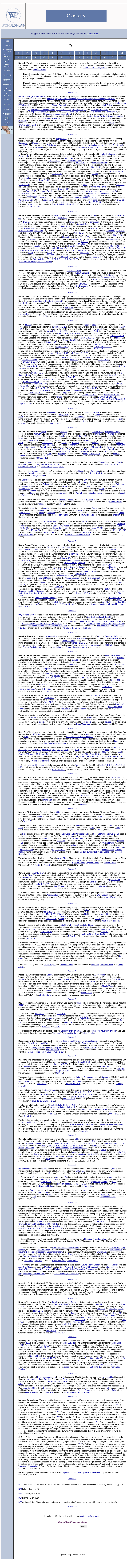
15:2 (58, 750)
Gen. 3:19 (120, 847)
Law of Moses (45, 578)
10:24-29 (98, 1358)
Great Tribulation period (98, 193)
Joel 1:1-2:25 (92, 617)
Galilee (41, 504)
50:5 (44, 1228)
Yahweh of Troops (112, 432)
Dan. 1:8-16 (69, 158)
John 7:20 (86, 934)
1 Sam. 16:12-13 (59, 331)
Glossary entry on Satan (71, 1031)
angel (26, 178)
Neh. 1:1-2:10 (69, 1099)
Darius (95, 174)
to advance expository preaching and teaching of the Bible (90, 99)
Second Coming (84, 224)
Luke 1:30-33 (103, 360)
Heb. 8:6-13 (45, 1224)
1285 (37, 464)
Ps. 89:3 (45, 464)
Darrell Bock (73, 112)
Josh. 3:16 (46, 750)
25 (24, 585)
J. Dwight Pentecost (99, 110)
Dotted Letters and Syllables (95, 68)
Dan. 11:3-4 (48, 200)
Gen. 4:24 (75, 1184)
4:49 (92, 756)
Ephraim (87, 486)
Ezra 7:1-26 (77, 1097)
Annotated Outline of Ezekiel (77, 535)
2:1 (114, 145)
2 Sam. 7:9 (81, 436)
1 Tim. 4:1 (72, 936)
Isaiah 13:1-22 (105, 617)
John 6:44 (116, 1343)
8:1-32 (85, 1097)
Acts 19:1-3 (88, 1143)
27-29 (55, 467)
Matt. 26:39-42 (59, 886)
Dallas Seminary (62, 1148)
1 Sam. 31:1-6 (99, 349)
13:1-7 (21, 250)
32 (56, 907)
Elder (78, 724)
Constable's (48, 1392)
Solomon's (47, 484)
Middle (49, 975)
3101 (94, 1141)
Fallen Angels (50, 965)
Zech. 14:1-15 (118, 624)
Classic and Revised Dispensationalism (106, 116)
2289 (118, 828)
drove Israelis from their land (62, 1107)
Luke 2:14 (22, 303)
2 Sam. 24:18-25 (89, 395)
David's (95, 443)
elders (21, 689)
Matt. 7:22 (50, 914)
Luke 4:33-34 (29, 929)
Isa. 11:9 (57, 604)
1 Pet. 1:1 (28, 1116)
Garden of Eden (46, 1186)
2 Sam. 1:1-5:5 (62, 353)
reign (24, 517)
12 (29, 750)
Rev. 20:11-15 (106, 1365)
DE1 (20, 1485)
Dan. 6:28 (83, 284)
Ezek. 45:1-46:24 (32, 530)
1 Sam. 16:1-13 (59, 327)
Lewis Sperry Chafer (56, 99)
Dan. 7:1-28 (24, 185)
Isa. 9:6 (105, 602)
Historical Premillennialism (95, 1239)
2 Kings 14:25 (116, 756)
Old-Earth (81, 638)
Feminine (82, 709)
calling (44, 1345)
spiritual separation (99, 1182)
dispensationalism (38, 112)
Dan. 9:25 (120, 231)
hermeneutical (51, 636)
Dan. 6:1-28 (44, 180)
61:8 (29, 1228)
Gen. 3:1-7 (47, 838)
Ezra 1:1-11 (80, 1092)
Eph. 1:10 (105, 1195)
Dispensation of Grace (28, 549)
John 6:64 (89, 1358)
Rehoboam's (24, 489)
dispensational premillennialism (41, 110)
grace (66, 1367)
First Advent (29, 228)
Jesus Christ (62, 858)
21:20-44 (75, 1105)
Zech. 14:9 (120, 600)
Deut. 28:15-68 (60, 1064)
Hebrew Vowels (39, 70)
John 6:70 (61, 1014)
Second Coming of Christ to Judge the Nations (42, 624)
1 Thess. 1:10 (80, 593)
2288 (92, 828)
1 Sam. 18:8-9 (62, 347)
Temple (78, 765)
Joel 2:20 (34, 754)
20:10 (52, 250)
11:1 (87, 273)
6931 (120, 752)
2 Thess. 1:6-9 (115, 598)
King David (51, 412)
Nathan (111, 434)
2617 (107, 451)
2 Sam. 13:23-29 (48, 379)
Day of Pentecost (77, 567)
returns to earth (87, 515)
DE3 (20, 1493)
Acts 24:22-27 (31, 1392)
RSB (25, 145)
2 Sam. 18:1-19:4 (39, 384)
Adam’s (85, 1043)
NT (43, 1139)
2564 (80, 1360)
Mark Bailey (107, 105)
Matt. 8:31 (105, 914)
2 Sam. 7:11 (89, 440)
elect (106, 1356)
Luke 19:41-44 (64, 1105)
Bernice (47, 1379)
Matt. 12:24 (64, 925)
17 (95, 571)
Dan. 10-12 (32, 196)
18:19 (66, 750)
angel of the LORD (74, 390)
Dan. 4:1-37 (96, 167)
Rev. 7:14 (38, 593)
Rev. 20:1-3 (66, 1324)
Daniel (111, 275)
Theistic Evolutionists (32, 647)
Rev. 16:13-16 (77, 1322)
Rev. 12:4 (101, 1309)
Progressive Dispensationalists (31, 1274)
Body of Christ (64, 547)
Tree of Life (88, 1186)
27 (71, 925)
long (88, 734)
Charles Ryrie (112, 1267)
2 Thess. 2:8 (62, 259)
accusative (95, 695)
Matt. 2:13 (113, 1309)
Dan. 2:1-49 (80, 163)
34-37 (61, 467)
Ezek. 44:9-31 (97, 528)
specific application (91, 645)
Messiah (22, 121)
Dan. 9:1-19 (31, 191)
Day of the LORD (26, 615)
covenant (89, 357)
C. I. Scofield (113, 1265)
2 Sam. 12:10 (113, 375)
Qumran (83, 804)
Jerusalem (94, 222)
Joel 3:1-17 (106, 624)
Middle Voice (107, 986)
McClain (47, 1267)
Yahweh (63, 432)
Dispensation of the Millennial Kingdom (107, 604)
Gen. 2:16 (102, 817)
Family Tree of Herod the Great (77, 1392)
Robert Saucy (111, 112)
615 (72, 830)
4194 (110, 825)
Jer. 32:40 (36, 1228)
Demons (95, 965)
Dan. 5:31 (94, 147)
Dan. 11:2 (29, 200)
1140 (87, 910)
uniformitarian (68, 641)
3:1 (118, 145)
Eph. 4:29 (116, 979)
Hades (99, 830)
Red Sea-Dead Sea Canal (55, 743)
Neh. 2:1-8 (78, 233)
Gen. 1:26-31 (47, 1179)
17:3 (27, 250)
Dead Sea (115, 777)
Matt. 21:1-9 (76, 239)
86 (111, 830)
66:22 (38, 1052)
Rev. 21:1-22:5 (58, 1052)
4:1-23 (52, 1101)
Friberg (21, 709)
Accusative (65, 709)
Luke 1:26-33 (24, 513)
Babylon (25, 495)
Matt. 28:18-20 (70, 563)
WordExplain (38, 873)
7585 (20, 828)
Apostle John (114, 880)
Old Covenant (94, 578)
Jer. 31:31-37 (101, 1222)
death (110, 1177)
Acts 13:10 (84, 1018)
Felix (65, 1379)
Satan (79, 1003)
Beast (111, 248)
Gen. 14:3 (117, 747)
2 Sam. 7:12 (49, 445)
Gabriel (50, 191)
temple (59, 397)
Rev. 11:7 (121, 248)
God (83, 1171)
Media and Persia (98, 187)
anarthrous (39, 1014)
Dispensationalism (107, 1197)
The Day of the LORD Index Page (76, 628)
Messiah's (112, 239)
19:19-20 (44, 250)
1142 (86, 914)
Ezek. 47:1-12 (119, 530)
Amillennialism (116, 1250)
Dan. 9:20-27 (24, 193)
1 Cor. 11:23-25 (32, 1224)
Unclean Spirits (66, 965)
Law (85, 480)
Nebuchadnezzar (96, 145)
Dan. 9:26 (80, 244)
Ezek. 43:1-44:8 (60, 528)
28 (51, 464)
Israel (111, 123)
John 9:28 (29, 1148)
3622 (114, 1169)
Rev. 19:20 (73, 259)
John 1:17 (59, 587)
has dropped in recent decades (79, 737)
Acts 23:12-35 (30, 1388)
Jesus (94, 508)
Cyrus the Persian (108, 277)
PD (83, 114)
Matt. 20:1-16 (95, 1367)
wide (26, 737)
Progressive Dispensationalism (57, 114)
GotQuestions (82, 286)
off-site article (45, 995)
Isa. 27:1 (100, 1304)
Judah (114, 486)
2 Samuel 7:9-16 (110, 464)
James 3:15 (51, 919)
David (97, 415)
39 (57, 464)
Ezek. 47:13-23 (48, 532)
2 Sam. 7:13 (29, 447)
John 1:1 (94, 882)
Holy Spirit (113, 567)
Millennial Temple (25, 231)
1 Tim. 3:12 (115, 680)
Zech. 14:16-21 (68, 604)
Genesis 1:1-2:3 (112, 636)
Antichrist (64, 202)
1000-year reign (51, 521)
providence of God (111, 395)
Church (21, 125)
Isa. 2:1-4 (56, 602)
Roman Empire (115, 502)
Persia (21, 200)
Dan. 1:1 (108, 145)
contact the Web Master (90, 1516)
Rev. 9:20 (31, 938)
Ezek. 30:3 (90, 621)
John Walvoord (66, 1267)
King (87, 325)
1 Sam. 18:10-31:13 (102, 347)
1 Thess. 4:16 (87, 571)
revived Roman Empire (61, 248)
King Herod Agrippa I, (46, 1377)
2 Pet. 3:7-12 (90, 1048)
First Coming (62, 515)
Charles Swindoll (59, 105)
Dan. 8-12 (120, 185)
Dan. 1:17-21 (54, 161)
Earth (115, 626)
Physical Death (81, 834)
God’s (45, 1169)
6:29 (66, 1143)
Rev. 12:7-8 (38, 1311)
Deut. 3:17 (36, 750)
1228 (21, 1005)
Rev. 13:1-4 (80, 1320)
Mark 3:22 (77, 925)
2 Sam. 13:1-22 (72, 377)
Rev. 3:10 (28, 593)
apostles (48, 669)
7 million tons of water (39, 761)
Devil (54, 1302)
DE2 (20, 1489)
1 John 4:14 (74, 554)
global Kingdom (93, 624)
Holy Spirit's (75, 333)
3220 (77, 750)
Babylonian (23, 143)
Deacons (68, 1022)
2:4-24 (56, 1179)
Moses (21, 1148)
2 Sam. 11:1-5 (37, 373)
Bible (58, 812)
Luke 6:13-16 (91, 1154)
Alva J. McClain (25, 1267)
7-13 (32, 250)
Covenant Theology (51, 118)
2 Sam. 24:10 (91, 388)
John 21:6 (67, 1343)
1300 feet (37, 734)
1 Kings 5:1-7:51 (96, 473)
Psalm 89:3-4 (46, 467)
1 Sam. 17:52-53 (70, 340)
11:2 (71, 1143)
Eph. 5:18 (69, 308)
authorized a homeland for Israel (79, 1124)
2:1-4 (68, 569)
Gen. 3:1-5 (58, 1304)
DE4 (97, 1421)
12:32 (20, 1345)
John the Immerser (33, 1143)
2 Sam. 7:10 (32, 440)
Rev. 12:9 (117, 1313)
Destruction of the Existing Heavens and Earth (47, 626)
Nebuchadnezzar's (26, 1081)
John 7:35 (52, 1114)
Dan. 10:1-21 (46, 198)
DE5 (20, 1502)
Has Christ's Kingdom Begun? (65, 1261)
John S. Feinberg (42, 1269)
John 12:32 (44, 1347)
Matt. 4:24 (106, 921)
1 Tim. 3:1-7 (47, 689)
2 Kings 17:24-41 (61, 1071)
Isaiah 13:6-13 (79, 621)
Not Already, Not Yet (33, 1261)
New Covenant (58, 1226)
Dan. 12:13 (34, 206)
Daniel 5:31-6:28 (74, 271)
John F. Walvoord (63, 110)
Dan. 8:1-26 (63, 189)
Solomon (72, 445)
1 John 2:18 (81, 250)
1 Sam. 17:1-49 (117, 336)
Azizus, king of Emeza (57, 1381)
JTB (47, 884)
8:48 (94, 934)
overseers (31, 689)
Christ (49, 1195)
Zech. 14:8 (44, 754)
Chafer (117, 103)
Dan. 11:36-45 (94, 202)
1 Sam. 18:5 (51, 342)
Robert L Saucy (43, 1250)
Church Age (111, 549)
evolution (57, 647)
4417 (107, 750)
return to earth (55, 423)
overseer (116, 655)
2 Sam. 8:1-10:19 (30, 362)
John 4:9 (59, 1073)
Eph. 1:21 (43, 316)
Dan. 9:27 (72, 246)
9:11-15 (55, 1224)
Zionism (47, 1122)
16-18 (120, 1309)
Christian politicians (26, 1122)
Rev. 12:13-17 (87, 1317)
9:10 (58, 1146)
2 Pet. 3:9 (107, 565)
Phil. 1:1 (107, 722)
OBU (78, 1171)
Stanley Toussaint (26, 1269)
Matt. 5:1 (51, 1146)
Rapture (112, 569)
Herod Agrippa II (33, 1379)
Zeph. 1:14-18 (116, 621)
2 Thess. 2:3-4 (96, 257)
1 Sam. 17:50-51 (86, 338)
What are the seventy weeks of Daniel (35, 262)
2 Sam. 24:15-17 (35, 393)
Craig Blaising (95, 112)
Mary (31, 508)
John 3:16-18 (24, 560)
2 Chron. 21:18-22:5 (106, 397)
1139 (97, 919)
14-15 (66, 1304)
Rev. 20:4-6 (24, 606)
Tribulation (67, 621)
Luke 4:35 (105, 929)
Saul (49, 454)
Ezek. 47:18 (24, 754)
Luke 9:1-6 (39, 1156)
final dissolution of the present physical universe (78, 1041)
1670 (28, 1343)
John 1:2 (40, 884)
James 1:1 (113, 1114)
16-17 (37, 250)
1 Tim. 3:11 (84, 678)
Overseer (86, 724)
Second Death (99, 834)
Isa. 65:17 (30, 1052)
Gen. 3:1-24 (46, 1182)
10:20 (102, 934)
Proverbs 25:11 (92, 34)
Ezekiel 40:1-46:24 (61, 526)
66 (19, 1154)
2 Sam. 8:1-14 (31, 366)
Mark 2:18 (59, 1143)
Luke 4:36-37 (46, 932)
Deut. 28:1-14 (84, 1062)
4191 (78, 825)
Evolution (114, 638)
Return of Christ (39, 259)
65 (54, 1358)
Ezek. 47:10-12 (58, 770)
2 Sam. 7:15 (94, 454)
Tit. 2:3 (57, 1027)
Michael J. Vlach (61, 1269)
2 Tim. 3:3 (46, 1027)
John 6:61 (121, 1152)
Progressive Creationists (76, 647)
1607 (99, 979)
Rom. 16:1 (49, 698)
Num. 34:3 (22, 750)
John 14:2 (79, 574)
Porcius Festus (83, 1390)
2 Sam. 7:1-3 (97, 432)
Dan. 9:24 (62, 218)
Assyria (62, 493)
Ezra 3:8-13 (87, 1094)
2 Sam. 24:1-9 (42, 388)
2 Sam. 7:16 (65, 357)
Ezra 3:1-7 (43, 1094)
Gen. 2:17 (27, 821)
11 (71, 1146)
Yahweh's (121, 445)
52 (98, 934)
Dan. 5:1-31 (57, 174)
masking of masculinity (29, 1466)
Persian (35, 143)
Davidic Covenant (29, 360)
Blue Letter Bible (115, 707)
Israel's (114, 191)
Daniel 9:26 (91, 239)
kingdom (116, 515)
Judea (62, 504)
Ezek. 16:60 (52, 1228)
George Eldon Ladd (31, 1256)
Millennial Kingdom (36, 765)
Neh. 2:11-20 (36, 1101)
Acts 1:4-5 (58, 569)
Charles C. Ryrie (79, 110)
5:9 (88, 593)
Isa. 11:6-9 (34, 604)
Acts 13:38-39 (73, 560)
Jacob (79, 510)
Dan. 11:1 (93, 198)
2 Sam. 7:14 (65, 449)
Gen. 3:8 (61, 841)
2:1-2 (88, 1092)
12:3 (54, 750)
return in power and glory (45, 598)
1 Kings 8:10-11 (38, 475)
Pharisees (108, 1143)
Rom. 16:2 (48, 702)
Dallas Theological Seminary (31, 96)
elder (107, 655)
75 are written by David (104, 399)
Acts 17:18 (47, 912)
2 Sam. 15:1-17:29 (31, 382)
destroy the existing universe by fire (46, 1048)
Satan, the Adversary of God (103, 1031)
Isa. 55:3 (22, 1228)
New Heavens (103, 626)
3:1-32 (45, 1101)
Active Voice (99, 975)
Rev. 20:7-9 (51, 1331)
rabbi (77, 1139)
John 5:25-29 (35, 1356)
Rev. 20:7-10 (58, 1333)
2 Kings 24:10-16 (73, 1084)
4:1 (121, 145)
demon (49, 1018)
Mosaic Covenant (72, 578)
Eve (66, 1177)
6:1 (101, 147)
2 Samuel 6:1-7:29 (80, 353)
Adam (39, 817)
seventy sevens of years (92, 191)
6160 (76, 756)
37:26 (60, 1228)
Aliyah (85, 1131)
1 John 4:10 (65, 558)
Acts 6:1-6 (119, 664)
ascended (60, 1156)
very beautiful (107, 1377)
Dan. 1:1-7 (23, 156)
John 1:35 (78, 1143)
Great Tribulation (59, 204)
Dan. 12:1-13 (72, 204)
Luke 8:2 (104, 932)
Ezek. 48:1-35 (87, 532)
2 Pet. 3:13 (46, 1052)
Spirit (48, 331)
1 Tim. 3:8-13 (50, 678)
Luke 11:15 (88, 925)
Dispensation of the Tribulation (31, 591)
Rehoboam (79, 417)
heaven (70, 1156)
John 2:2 (64, 1146)
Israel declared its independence (112, 1124)
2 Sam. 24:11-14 (43, 390)
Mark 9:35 (73, 664)
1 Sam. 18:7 (97, 344)
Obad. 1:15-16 (102, 621)
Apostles (49, 673)
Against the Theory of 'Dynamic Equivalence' (81, 1472)
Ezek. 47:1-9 (104, 765)
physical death (63, 1184)
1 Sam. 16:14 (62, 333)
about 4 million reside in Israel (94, 1109)
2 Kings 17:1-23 (107, 1066)
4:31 (81, 1146)
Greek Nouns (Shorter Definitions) (47, 301)
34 (54, 464)
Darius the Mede (82, 147)
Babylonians (61, 139)
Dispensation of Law (64, 576)
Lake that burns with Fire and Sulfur (93, 852)
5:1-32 (83, 1184)
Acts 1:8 (81, 563)
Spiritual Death (68, 834)
